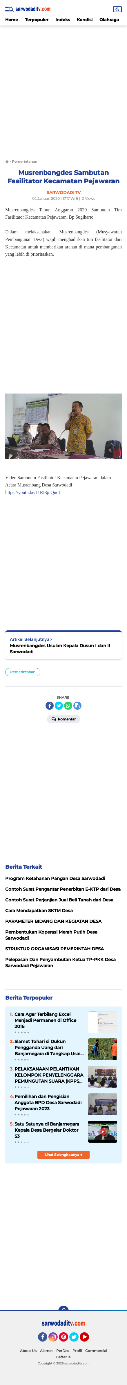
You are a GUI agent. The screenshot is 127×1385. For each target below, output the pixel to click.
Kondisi (84, 19)
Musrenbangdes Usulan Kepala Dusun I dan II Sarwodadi (60, 648)
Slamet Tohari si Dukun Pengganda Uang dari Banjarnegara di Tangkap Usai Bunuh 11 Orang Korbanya (47, 1048)
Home (11, 19)
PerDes (62, 1351)
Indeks (62, 19)
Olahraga (109, 19)
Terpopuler (36, 19)
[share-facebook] (50, 706)
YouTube (88, 1339)
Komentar (64, 719)
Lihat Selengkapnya (64, 1154)
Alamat (46, 1351)
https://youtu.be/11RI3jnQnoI (32, 492)
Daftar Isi (63, 1357)
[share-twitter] (59, 706)
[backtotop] (63, 1311)
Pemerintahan (22, 672)
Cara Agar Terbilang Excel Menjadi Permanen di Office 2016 (45, 1020)
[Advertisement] (63, 88)
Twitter (76, 1339)
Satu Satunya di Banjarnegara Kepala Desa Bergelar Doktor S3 (46, 1130)
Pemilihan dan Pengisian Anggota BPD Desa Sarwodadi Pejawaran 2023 (47, 1102)
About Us (28, 1351)
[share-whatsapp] (68, 706)
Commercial (96, 1351)
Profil (77, 1351)
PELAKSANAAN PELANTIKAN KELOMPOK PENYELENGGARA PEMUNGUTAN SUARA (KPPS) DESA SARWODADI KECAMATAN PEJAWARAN (48, 1075)
